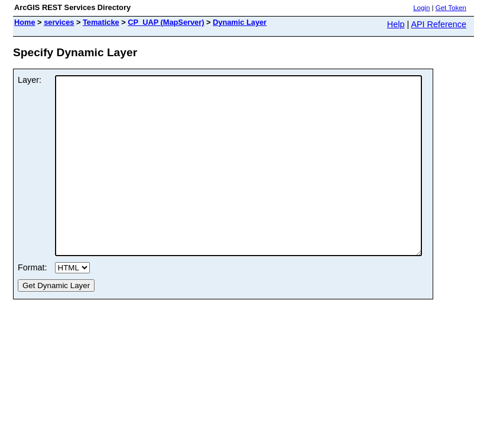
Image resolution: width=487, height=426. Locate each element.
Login (421, 7)
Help (396, 24)
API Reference (438, 24)
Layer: (29, 80)
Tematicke (101, 22)
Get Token (451, 7)
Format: (32, 303)
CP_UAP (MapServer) (166, 22)
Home (24, 22)
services (59, 22)
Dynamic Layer (240, 22)
